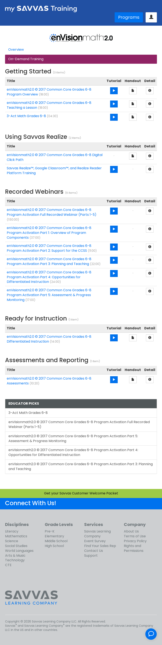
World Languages (19, 550)
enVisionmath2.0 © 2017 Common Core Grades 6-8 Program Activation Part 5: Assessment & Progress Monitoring (49, 295)
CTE (8, 565)
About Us (131, 531)
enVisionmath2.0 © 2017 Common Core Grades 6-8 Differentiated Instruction (49, 339)
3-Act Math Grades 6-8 (26, 116)
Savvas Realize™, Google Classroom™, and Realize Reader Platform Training (54, 170)
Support (91, 555)
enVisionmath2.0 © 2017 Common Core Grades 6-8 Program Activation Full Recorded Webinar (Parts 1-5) (51, 212)
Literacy (11, 531)
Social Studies (16, 545)
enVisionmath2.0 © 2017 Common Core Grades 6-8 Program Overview (49, 92)
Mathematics (16, 536)
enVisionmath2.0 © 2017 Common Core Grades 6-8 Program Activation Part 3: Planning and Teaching (49, 261)
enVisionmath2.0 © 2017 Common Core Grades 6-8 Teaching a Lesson (49, 105)
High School (54, 545)
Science (11, 541)
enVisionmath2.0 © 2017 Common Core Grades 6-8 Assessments (49, 381)
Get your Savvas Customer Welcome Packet (81, 493)
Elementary (54, 536)
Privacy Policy (135, 541)
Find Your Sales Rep (100, 545)
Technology (15, 560)
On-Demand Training (25, 59)
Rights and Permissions (133, 548)
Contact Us (93, 550)
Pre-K (49, 531)
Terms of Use (135, 536)
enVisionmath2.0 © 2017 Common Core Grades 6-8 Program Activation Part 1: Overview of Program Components (49, 232)
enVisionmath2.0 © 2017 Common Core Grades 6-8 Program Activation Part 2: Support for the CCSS (49, 248)
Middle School (56, 541)
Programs (128, 17)
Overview (16, 49)
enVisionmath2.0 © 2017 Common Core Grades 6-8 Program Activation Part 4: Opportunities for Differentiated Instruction (49, 277)
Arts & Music (15, 555)
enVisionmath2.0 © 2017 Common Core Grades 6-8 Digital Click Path (55, 157)
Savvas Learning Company (97, 534)
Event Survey (95, 541)
